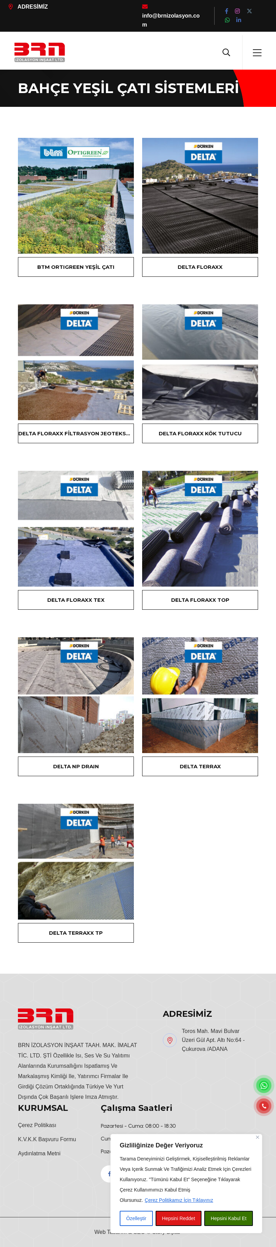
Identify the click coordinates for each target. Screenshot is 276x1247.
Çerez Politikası (37, 1125)
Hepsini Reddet (178, 1218)
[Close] (257, 1137)
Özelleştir (136, 1218)
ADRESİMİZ (28, 7)
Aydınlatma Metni (39, 1153)
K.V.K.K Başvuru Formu (47, 1139)
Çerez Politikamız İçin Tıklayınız (179, 1200)
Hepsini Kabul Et (229, 1218)
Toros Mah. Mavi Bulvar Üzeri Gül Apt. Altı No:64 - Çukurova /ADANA (213, 1040)
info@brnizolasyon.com (171, 16)
